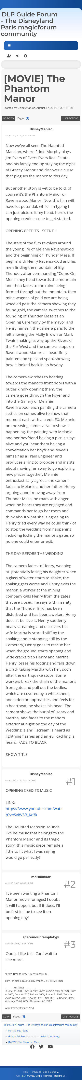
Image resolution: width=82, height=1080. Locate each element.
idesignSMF (60, 1076)
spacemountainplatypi (41, 937)
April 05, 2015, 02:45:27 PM (19, 883)
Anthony (54, 1036)
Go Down (8, 118)
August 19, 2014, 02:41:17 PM (20, 780)
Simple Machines (44, 1076)
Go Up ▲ (54, 1071)
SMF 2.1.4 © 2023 (25, 1076)
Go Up (6, 1016)
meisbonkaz (41, 877)
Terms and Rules (38, 1071)
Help (25, 1071)
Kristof (44, 1036)
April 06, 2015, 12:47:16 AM (19, 943)
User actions (70, 118)
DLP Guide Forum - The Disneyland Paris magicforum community (29, 24)
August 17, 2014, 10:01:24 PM (20, 135)
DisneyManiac (41, 129)
